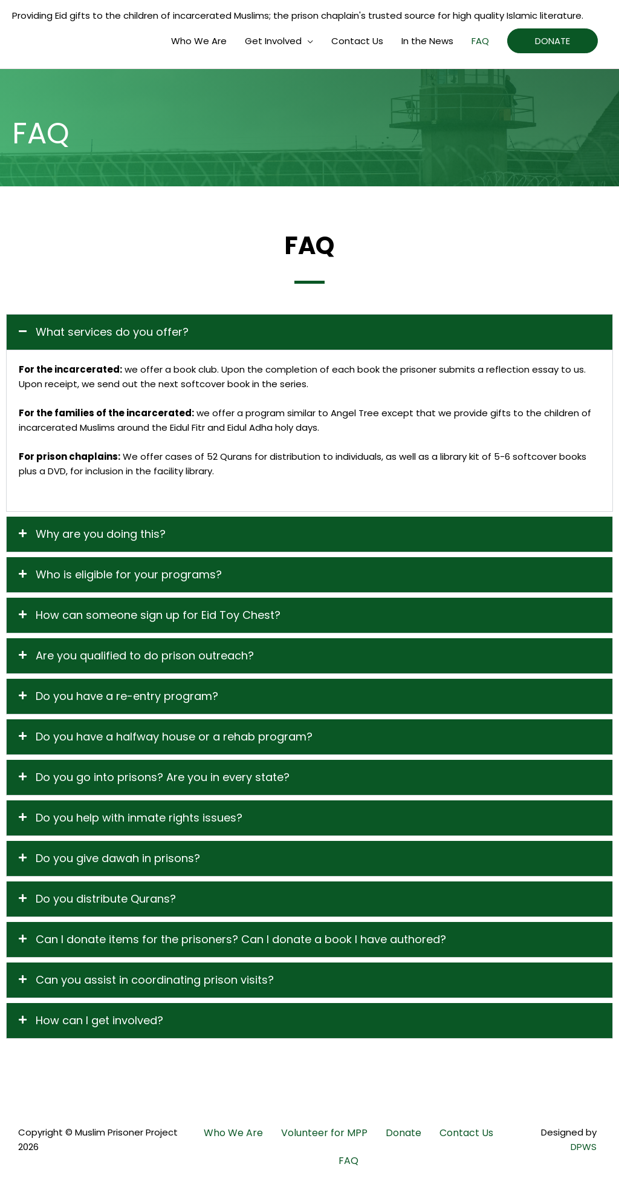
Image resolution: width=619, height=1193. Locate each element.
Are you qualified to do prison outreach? (145, 655)
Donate (403, 1133)
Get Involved (273, 40)
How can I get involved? (99, 1020)
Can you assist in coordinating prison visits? (155, 979)
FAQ (480, 40)
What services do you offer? (112, 331)
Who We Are (199, 40)
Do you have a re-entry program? (127, 696)
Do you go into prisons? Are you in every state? (163, 777)
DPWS (584, 1146)
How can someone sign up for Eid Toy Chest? (158, 615)
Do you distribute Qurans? (106, 898)
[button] (309, 332)
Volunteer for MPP (324, 1133)
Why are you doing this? (101, 533)
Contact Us (357, 40)
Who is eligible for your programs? (129, 574)
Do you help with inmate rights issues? (139, 817)
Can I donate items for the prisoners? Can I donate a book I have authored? (241, 939)
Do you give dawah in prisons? (118, 858)
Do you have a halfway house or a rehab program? (174, 736)
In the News (427, 40)
